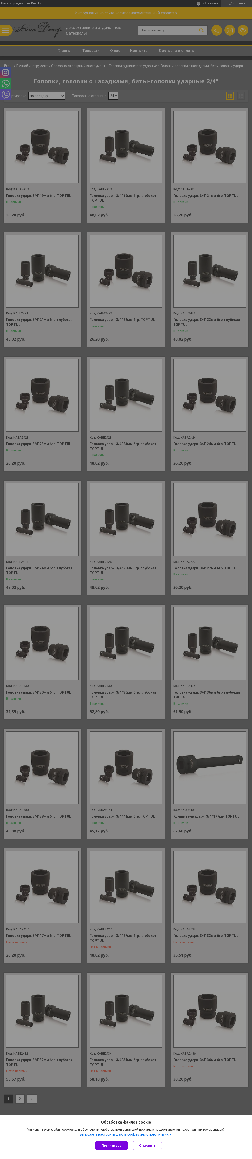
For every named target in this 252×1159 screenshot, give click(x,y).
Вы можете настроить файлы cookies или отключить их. (124, 1134)
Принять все (111, 1145)
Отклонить (147, 1145)
